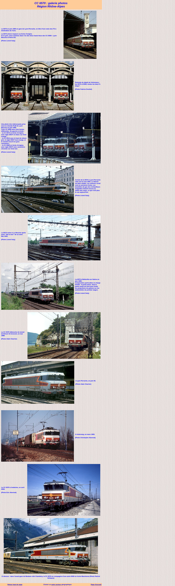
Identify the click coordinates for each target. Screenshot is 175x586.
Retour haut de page (15, 584)
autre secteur (56, 584)
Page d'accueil (96, 584)
